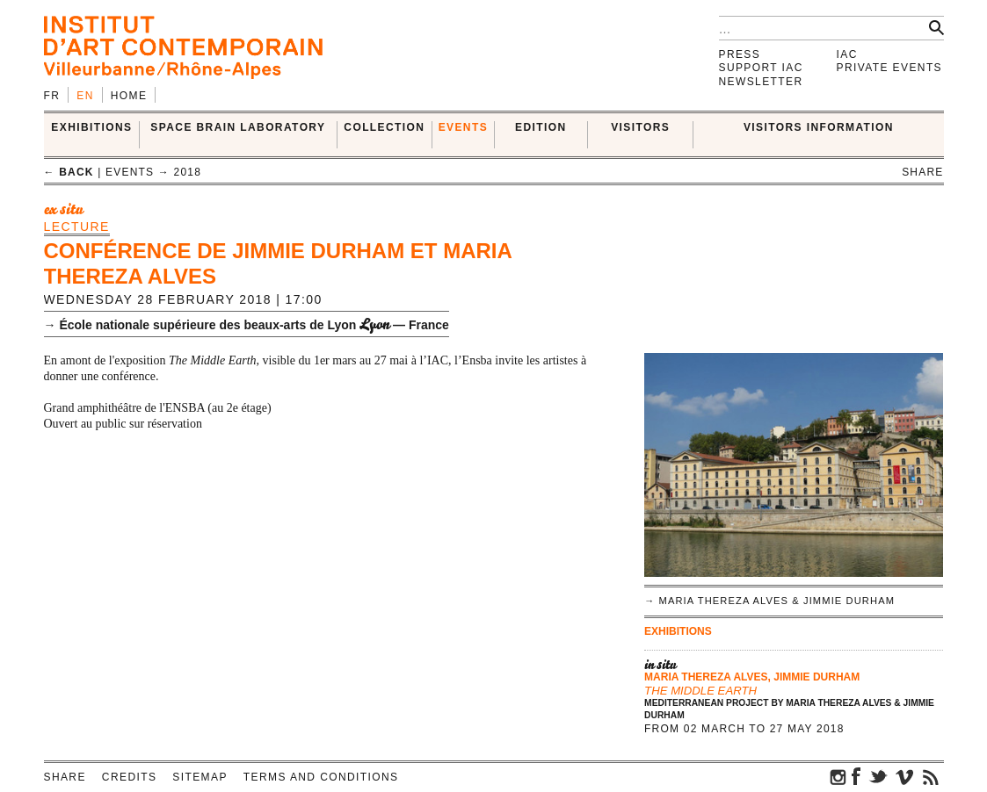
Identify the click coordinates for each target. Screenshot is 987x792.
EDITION (540, 127)
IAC (847, 54)
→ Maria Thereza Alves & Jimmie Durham (769, 600)
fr (52, 96)
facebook (856, 776)
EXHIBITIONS (91, 127)
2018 (188, 172)
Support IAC (761, 67)
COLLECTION (384, 127)
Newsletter (761, 82)
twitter (878, 776)
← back (69, 172)
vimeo (904, 776)
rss (931, 776)
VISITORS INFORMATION (819, 127)
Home (129, 96)
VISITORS (640, 127)
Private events (890, 67)
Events (463, 127)
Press (740, 54)
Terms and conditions (321, 777)
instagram (838, 776)
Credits (129, 777)
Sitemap (199, 777)
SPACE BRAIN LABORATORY (237, 127)
